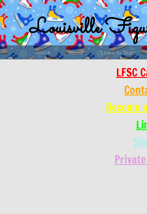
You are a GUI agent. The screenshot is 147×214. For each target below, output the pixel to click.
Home (43, 52)
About (75, 52)
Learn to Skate (118, 52)
